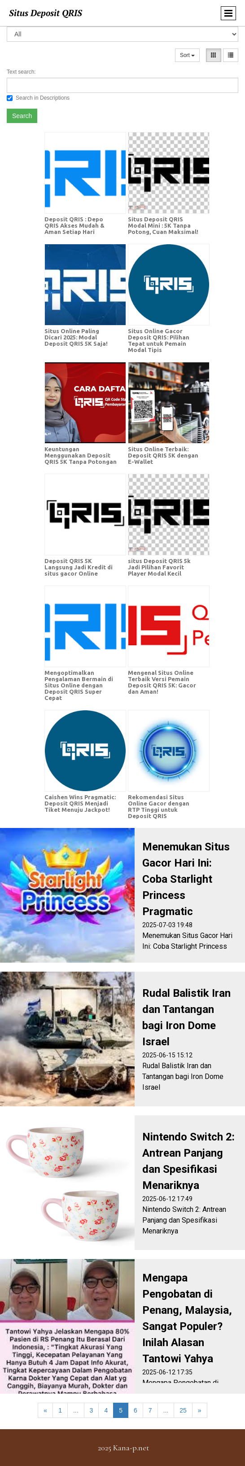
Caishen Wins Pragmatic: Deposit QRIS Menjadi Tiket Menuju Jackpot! (80, 803)
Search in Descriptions (38, 98)
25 (183, 1410)
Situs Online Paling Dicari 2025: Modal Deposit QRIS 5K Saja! (76, 337)
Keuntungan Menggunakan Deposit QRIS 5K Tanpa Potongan (80, 455)
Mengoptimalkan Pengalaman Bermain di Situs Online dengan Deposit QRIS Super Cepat (78, 685)
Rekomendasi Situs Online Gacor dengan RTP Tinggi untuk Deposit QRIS (158, 806)
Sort (187, 55)
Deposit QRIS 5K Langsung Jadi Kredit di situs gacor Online (78, 567)
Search (22, 115)
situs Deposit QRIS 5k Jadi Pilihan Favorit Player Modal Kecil (159, 567)
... (76, 1410)
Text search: (21, 72)
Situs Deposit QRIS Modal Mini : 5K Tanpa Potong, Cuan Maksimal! (163, 225)
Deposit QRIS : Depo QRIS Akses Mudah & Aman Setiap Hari (74, 225)
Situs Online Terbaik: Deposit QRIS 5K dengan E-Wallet (163, 455)
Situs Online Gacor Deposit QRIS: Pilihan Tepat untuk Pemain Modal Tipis (158, 340)
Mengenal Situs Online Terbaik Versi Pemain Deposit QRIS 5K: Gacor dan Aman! (162, 682)
